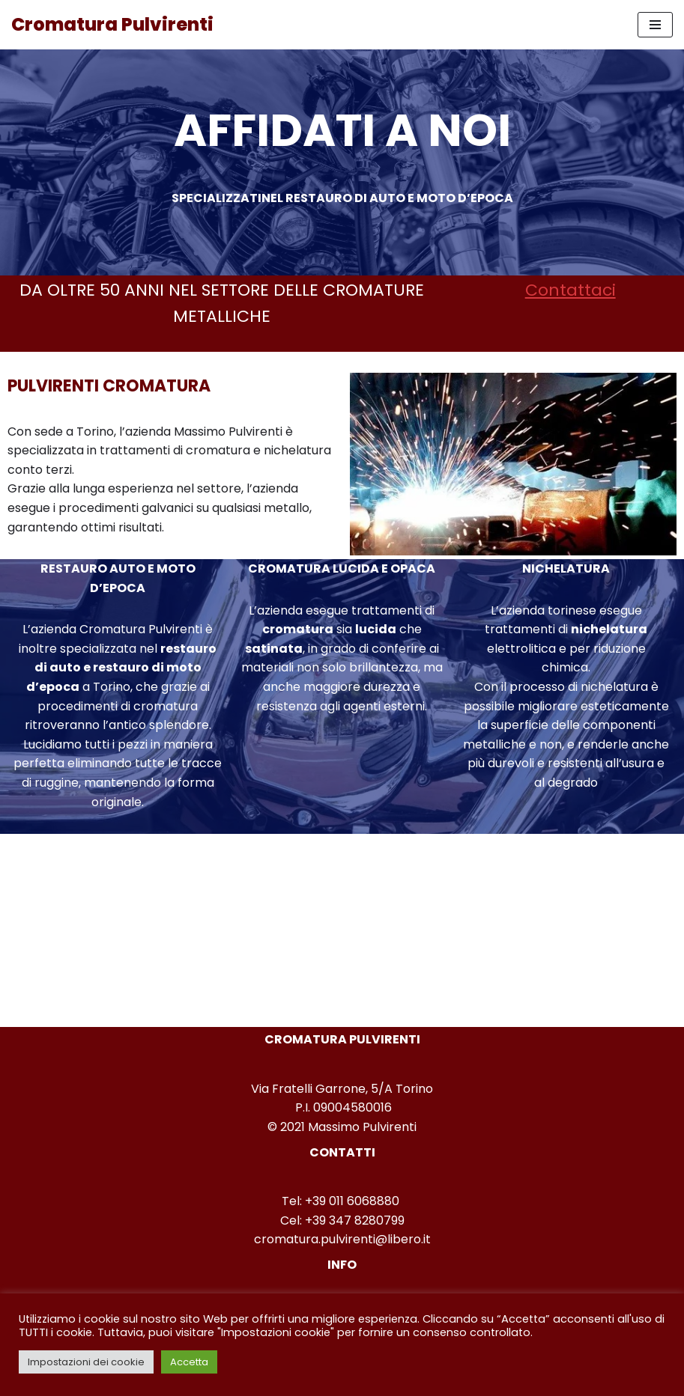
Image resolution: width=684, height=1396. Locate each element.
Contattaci (570, 290)
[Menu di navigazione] (655, 24)
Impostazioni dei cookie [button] (86, 1362)
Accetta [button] (189, 1362)
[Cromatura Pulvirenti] (112, 24)
